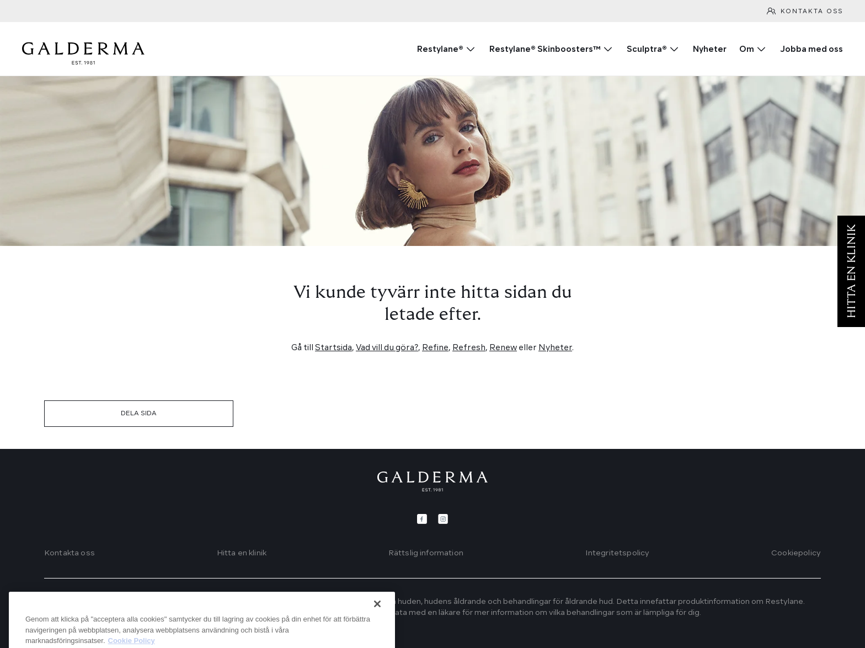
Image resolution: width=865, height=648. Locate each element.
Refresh (468, 348)
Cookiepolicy (796, 553)
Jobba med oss (811, 50)
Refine (435, 348)
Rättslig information (425, 553)
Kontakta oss (812, 12)
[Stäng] (377, 630)
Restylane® (440, 50)
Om (746, 50)
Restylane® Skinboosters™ (545, 50)
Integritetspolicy (617, 553)
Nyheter (710, 50)
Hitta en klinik (241, 553)
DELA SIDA (139, 413)
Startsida (333, 348)
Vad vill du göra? (387, 348)
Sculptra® (647, 50)
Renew (503, 348)
